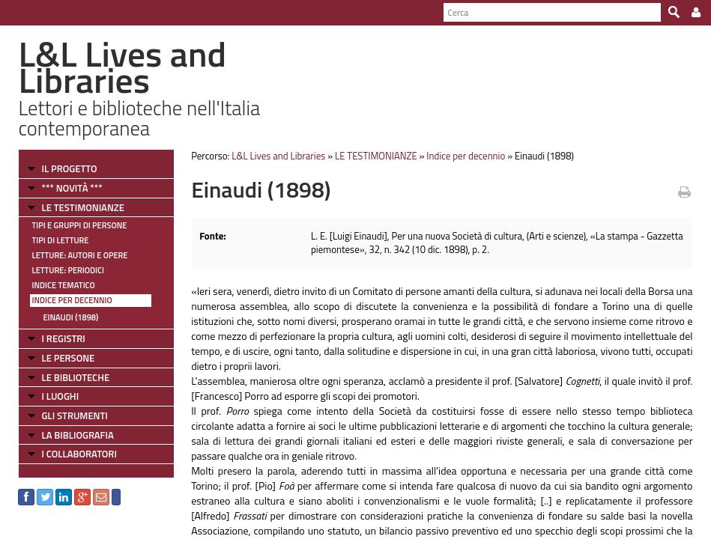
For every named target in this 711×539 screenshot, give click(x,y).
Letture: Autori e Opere (79, 255)
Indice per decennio (71, 300)
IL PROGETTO (69, 168)
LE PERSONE (67, 357)
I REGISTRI (63, 338)
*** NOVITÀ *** (71, 187)
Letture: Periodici (67, 270)
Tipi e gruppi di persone (79, 225)
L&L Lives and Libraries (278, 155)
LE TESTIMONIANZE (82, 207)
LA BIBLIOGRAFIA (77, 434)
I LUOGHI (60, 396)
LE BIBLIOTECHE (75, 377)
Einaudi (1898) (70, 317)
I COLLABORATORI (78, 453)
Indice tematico (62, 285)
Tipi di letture (59, 240)
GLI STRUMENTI (74, 415)
